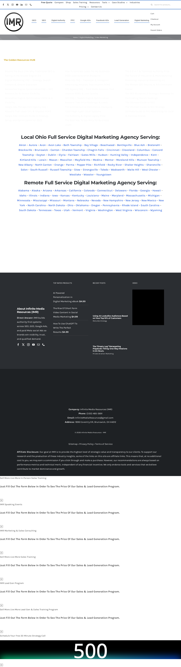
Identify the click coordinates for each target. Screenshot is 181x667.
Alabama (23, 190)
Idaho (22, 195)
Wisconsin (141, 210)
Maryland (117, 195)
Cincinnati (113, 149)
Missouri (55, 200)
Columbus (143, 149)
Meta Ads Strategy (100, 321)
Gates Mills (88, 154)
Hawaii (156, 190)
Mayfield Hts (82, 159)
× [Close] (1, 500)
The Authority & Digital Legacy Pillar (85, 116)
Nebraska (83, 200)
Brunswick (41, 149)
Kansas (65, 195)
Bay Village (91, 145)
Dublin (52, 154)
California (75, 190)
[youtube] (17, 5)
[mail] (26, 5)
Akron (22, 145)
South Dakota (27, 210)
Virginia (90, 210)
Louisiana (93, 195)
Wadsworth (118, 169)
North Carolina (37, 205)
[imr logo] (14, 13)
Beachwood (107, 145)
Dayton (40, 154)
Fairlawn (73, 154)
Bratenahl (154, 145)
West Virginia (124, 210)
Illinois (33, 195)
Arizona (47, 190)
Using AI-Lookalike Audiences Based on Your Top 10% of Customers (110, 317)
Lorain (43, 159)
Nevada (96, 200)
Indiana (45, 195)
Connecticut (104, 190)
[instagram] (13, 5)
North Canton (43, 164)
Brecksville (25, 149)
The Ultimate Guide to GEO (140, 102)
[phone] (31, 5)
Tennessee (45, 210)
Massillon (66, 159)
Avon (43, 145)
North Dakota (56, 205)
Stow (77, 169)
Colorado (89, 190)
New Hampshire (113, 200)
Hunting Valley (119, 154)
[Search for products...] (164, 4)
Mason (53, 159)
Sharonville (153, 164)
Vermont (77, 210)
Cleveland (128, 149)
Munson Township (148, 159)
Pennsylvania (111, 205)
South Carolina (150, 205)
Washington (105, 210)
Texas (57, 210)
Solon (24, 169)
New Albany (25, 164)
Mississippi (40, 200)
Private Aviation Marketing (103, 354)
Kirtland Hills (28, 159)
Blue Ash (139, 145)
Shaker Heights (134, 164)
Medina (97, 159)
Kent (154, 154)
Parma (70, 164)
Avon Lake (54, 145)
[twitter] (8, 5)
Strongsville (90, 169)
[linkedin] (22, 5)
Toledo (104, 169)
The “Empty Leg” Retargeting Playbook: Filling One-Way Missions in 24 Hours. (110, 348)
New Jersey (132, 200)
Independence (139, 154)
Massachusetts (135, 195)
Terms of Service (103, 444)
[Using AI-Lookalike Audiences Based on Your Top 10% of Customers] (110, 301)
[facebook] (3, 5)
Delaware (121, 190)
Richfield (99, 164)
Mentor (109, 159)
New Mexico (149, 200)
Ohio (70, 205)
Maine (105, 195)
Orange (58, 164)
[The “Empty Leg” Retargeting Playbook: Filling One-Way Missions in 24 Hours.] (110, 333)
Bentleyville (124, 145)
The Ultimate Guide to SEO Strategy (145, 107)
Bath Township (72, 145)
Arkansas (60, 190)
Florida (133, 190)
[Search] (151, 4)
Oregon (95, 205)
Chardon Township (73, 149)
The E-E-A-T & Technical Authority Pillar (147, 71)
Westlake (75, 174)
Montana (68, 200)
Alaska (36, 190)
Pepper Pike (84, 164)
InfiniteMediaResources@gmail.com (94, 417)
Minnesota (23, 200)
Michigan (154, 195)
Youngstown (103, 174)
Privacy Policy (86, 444)
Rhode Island (130, 205)
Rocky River (115, 164)
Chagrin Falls (95, 149)
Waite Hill (133, 169)
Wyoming (156, 210)
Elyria (62, 154)
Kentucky (78, 195)
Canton (55, 149)
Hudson (103, 154)
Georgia (145, 190)
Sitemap (73, 444)
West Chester (150, 169)
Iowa (55, 195)
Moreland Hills (125, 159)
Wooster (89, 174)
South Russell (39, 169)
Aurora (33, 145)
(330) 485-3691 (94, 413)
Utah (67, 210)
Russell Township (61, 169)
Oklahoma (82, 205)
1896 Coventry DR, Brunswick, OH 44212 (95, 422)
